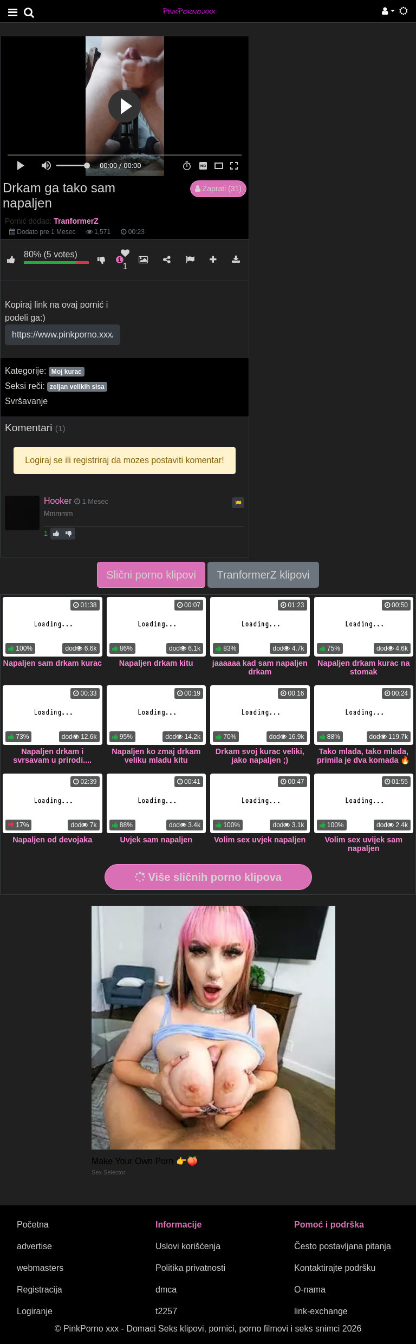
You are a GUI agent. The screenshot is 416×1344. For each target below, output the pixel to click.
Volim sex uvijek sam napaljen (363, 844)
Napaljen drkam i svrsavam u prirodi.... (52, 755)
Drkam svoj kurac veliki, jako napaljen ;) (260, 755)
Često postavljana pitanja (342, 1246)
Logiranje (35, 1311)
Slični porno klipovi (151, 575)
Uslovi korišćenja (187, 1246)
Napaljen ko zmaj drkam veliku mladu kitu (156, 755)
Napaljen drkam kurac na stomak (363, 667)
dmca (166, 1289)
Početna (33, 1224)
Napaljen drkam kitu (156, 663)
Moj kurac (66, 371)
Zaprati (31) (218, 188)
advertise (34, 1246)
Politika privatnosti (190, 1267)
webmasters (40, 1267)
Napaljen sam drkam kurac (52, 663)
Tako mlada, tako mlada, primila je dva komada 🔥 (363, 755)
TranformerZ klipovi (263, 575)
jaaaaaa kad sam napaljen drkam (260, 667)
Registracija (39, 1289)
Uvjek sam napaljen (156, 839)
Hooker (58, 500)
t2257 (166, 1311)
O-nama (310, 1289)
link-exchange (321, 1311)
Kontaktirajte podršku (334, 1267)
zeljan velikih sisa (77, 387)
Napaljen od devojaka (52, 839)
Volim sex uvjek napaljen (260, 839)
